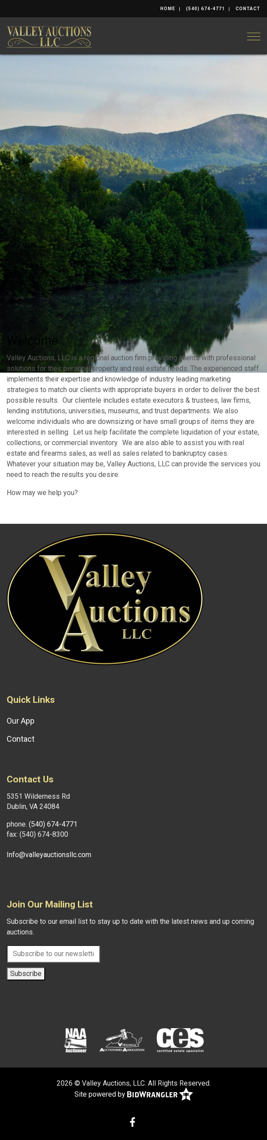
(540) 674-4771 (205, 8)
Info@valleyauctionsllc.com (49, 854)
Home (167, 8)
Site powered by (133, 1095)
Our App (21, 720)
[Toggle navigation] (253, 36)
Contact (248, 8)
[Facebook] (132, 1123)
